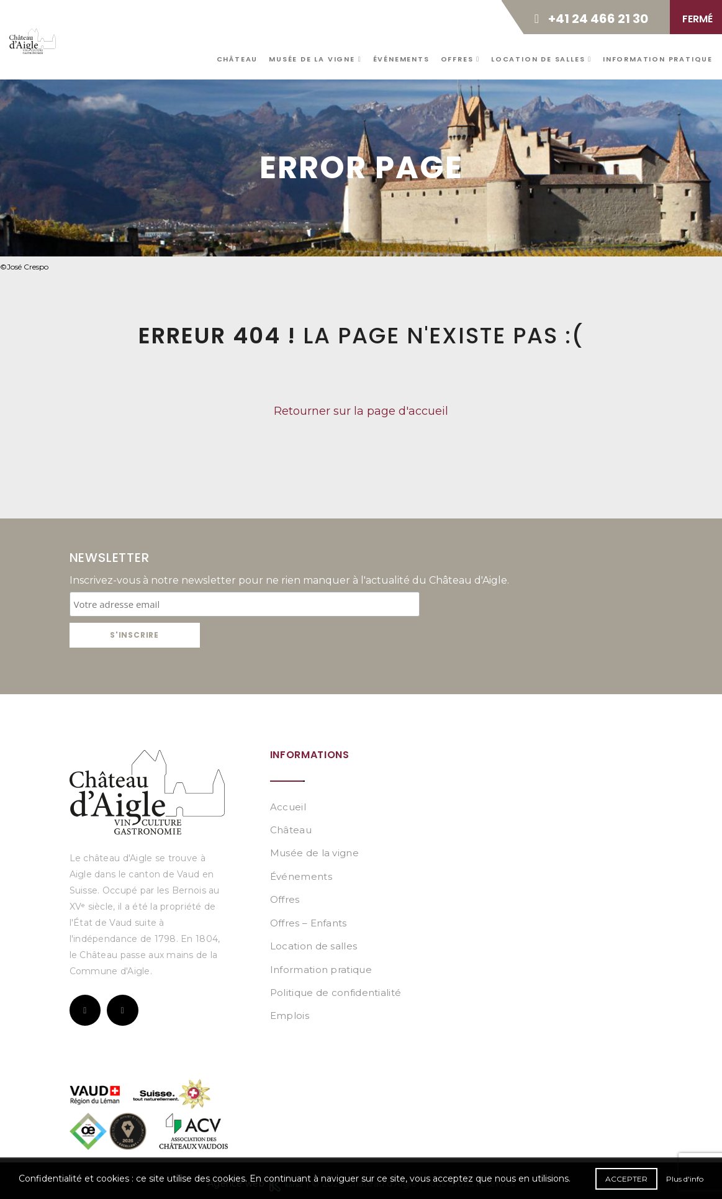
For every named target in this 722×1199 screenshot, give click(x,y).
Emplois (289, 1015)
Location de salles (541, 59)
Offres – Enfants (308, 923)
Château (237, 59)
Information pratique (658, 59)
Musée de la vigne (315, 59)
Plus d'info (684, 1178)
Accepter (626, 1178)
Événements (401, 59)
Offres (460, 59)
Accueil (288, 807)
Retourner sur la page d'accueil (361, 411)
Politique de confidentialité (335, 992)
